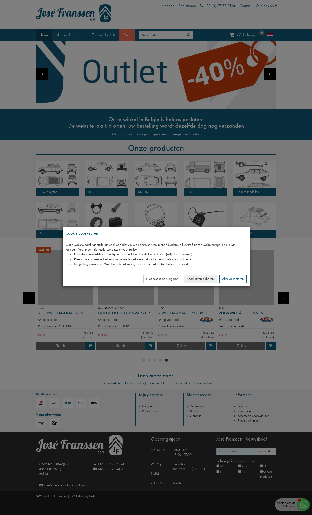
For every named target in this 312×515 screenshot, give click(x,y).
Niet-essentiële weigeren (162, 278)
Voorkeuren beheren (200, 278)
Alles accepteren (233, 278)
